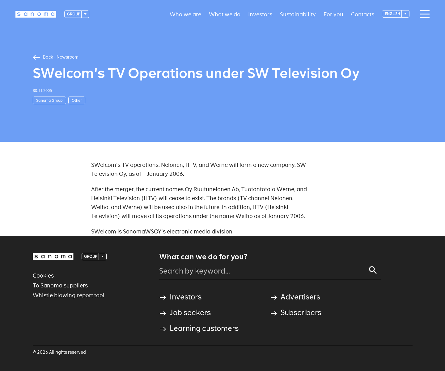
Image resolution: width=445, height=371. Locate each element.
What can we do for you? (203, 257)
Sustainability (298, 14)
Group (74, 14)
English (393, 13)
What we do (224, 14)
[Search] (373, 270)
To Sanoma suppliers (60, 285)
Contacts (362, 14)
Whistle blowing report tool (68, 295)
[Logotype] (35, 14)
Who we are (185, 14)
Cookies (43, 275)
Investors (260, 14)
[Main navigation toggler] (423, 14)
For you (333, 14)
